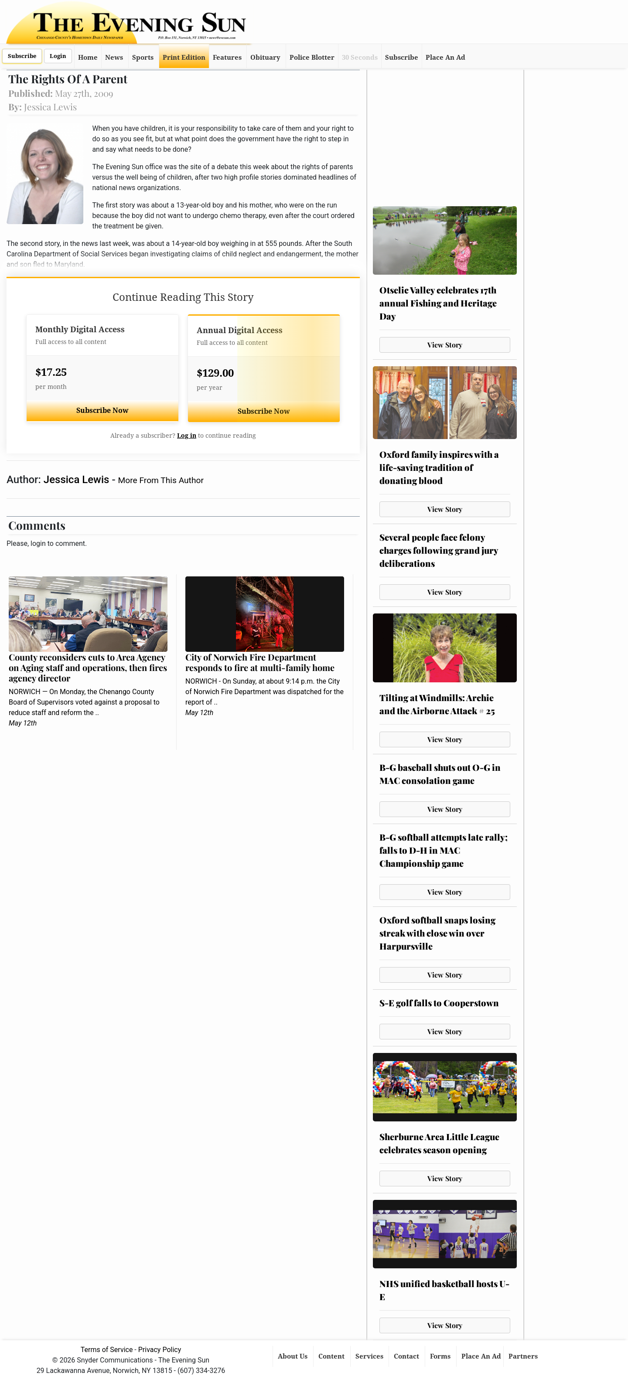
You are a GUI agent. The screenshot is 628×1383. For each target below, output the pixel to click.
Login (58, 56)
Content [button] (332, 1356)
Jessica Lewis (78, 479)
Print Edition (184, 57)
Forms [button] (441, 1356)
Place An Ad (445, 57)
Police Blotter (312, 57)
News (114, 57)
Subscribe (22, 56)
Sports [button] (143, 57)
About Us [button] (293, 1356)
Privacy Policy (159, 1350)
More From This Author (161, 480)
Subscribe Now (102, 410)
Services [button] (370, 1356)
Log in (186, 435)
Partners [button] (524, 1356)
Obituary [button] (265, 57)
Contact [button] (407, 1356)
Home (88, 57)
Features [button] (227, 57)
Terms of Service (107, 1350)
